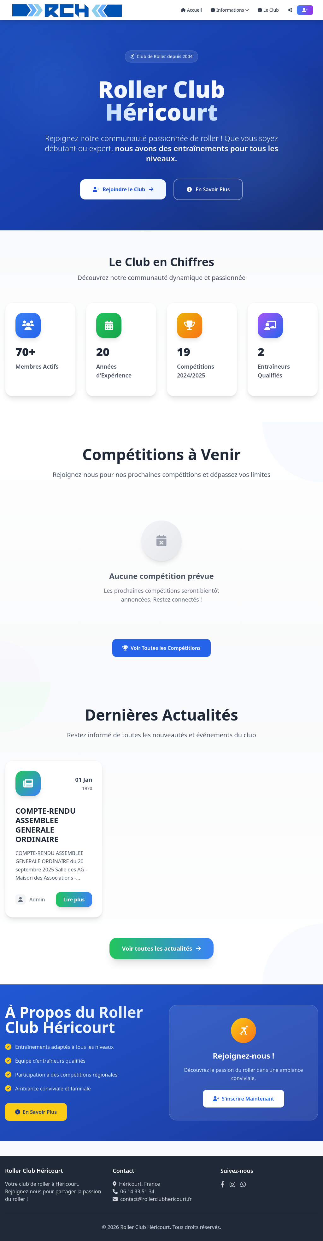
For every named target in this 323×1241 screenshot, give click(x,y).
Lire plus (74, 899)
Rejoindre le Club (123, 189)
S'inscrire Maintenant (243, 1098)
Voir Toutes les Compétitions (161, 647)
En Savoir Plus (208, 189)
